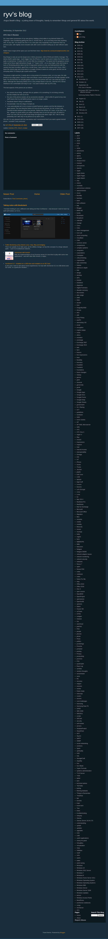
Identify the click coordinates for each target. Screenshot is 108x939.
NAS (78, 539)
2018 (79, 60)
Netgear (79, 549)
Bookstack (80, 215)
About (78, 918)
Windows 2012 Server (84, 870)
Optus (79, 606)
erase (78, 332)
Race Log (80, 666)
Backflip (79, 195)
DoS (78, 305)
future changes (81, 372)
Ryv (80, 34)
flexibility (79, 360)
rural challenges (82, 701)
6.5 (78, 146)
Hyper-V (79, 434)
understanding (81, 823)
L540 (78, 477)
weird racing (80, 863)
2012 (79, 77)
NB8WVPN (80, 542)
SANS (79, 708)
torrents (79, 800)
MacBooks (80, 504)
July (80, 101)
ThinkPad (80, 796)
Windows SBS (81, 885)
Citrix (78, 228)
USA (78, 833)
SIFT (78, 733)
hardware (80, 415)
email (78, 325)
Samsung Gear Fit (83, 706)
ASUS (79, 183)
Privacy (79, 654)
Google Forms (81, 397)
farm (78, 350)
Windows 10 (81, 868)
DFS (78, 278)
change (79, 223)
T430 (78, 776)
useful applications (83, 838)
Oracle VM (80, 609)
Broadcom (80, 218)
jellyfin (79, 472)
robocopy (80, 693)
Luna (78, 494)
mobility (79, 524)
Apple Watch (81, 178)
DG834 (79, 280)
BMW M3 (80, 210)
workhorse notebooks (84, 903)
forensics (79, 362)
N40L (78, 534)
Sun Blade (80, 766)
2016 (79, 65)
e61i (78, 312)
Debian (79, 265)
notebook (80, 574)
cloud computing (82, 235)
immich (79, 439)
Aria (78, 180)
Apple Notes (81, 173)
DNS (78, 300)
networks (79, 561)
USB (78, 835)
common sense (82, 243)
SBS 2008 (80, 711)
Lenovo (79, 484)
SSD (78, 753)
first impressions (82, 355)
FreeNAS (80, 367)
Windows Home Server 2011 (86, 878)
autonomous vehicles (83, 188)
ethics (78, 335)
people (79, 631)
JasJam (79, 469)
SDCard (79, 718)
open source (81, 591)
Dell (78, 270)
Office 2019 (80, 586)
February (82, 110)
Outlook (79, 619)
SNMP (79, 741)
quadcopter (80, 664)
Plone (78, 639)
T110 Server (81, 773)
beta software (81, 203)
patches (79, 626)
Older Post (65, 194)
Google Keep (81, 400)
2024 (79, 48)
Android (11, 128)
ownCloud (80, 624)
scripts (79, 716)
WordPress (80, 900)
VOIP (78, 853)
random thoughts (82, 671)
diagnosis (80, 285)
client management (83, 230)
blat (78, 205)
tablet (78, 778)
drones (79, 310)
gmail (78, 387)
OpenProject (81, 596)
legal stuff (80, 482)
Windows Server (82, 888)
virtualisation (81, 845)
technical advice (82, 783)
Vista (78, 848)
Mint (78, 517)
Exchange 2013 (82, 345)
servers (79, 726)
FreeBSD (80, 365)
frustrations (80, 370)
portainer (79, 649)
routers (79, 696)
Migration (80, 514)
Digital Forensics (82, 288)
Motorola (79, 527)
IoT (78, 459)
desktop (79, 275)
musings (79, 532)
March (81, 107)
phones (79, 634)
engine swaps (81, 330)
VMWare (79, 850)
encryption (80, 327)
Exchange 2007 (82, 342)
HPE (78, 427)
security (79, 721)
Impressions (80, 442)
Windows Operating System (86, 880)
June (80, 104)
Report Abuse (80, 920)
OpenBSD (80, 594)
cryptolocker (80, 260)
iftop (78, 437)
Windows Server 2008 (84, 890)
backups (79, 198)
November (82, 79)
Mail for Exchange (82, 507)
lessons (79, 487)
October (81, 82)
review (25, 128)
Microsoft (80, 509)
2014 (79, 71)
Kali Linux (80, 474)
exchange (80, 340)
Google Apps (81, 392)
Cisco (78, 225)
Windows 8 (80, 875)
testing (79, 788)
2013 (79, 74)
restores (79, 686)
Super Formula (81, 768)
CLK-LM (79, 233)
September (82, 85)
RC (78, 679)
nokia (78, 571)
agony (79, 156)
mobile (79, 522)
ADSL (78, 148)
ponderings (80, 644)
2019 (79, 57)
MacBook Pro (81, 502)
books (79, 213)
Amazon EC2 (81, 161)
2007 (79, 128)
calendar (79, 220)
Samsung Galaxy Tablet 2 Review (89, 95)
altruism (79, 158)
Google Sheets (81, 402)
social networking (82, 743)
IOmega (79, 454)
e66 (78, 315)
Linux (78, 492)
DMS (78, 297)
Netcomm (80, 547)
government (80, 405)
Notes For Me (81, 579)
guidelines (80, 412)
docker (79, 303)
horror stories (81, 420)
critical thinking (81, 258)
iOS (78, 457)
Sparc (78, 748)
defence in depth (82, 268)
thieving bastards (82, 791)
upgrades (80, 830)
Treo (78, 808)
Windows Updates (82, 893)
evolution (79, 337)
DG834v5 (80, 283)
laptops (79, 479)
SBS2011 (80, 713)
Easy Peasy (80, 317)
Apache (79, 168)
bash (78, 200)
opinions (79, 604)
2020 (79, 54)
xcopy (78, 905)
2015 (79, 68)
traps (78, 803)
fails (78, 347)
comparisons (81, 245)
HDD (78, 417)
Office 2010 (80, 584)
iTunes (79, 467)
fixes (78, 357)
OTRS (79, 614)
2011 (79, 116)
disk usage (80, 295)
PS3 (78, 661)
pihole (79, 636)
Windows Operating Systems (86, 883)
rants (78, 676)
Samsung (80, 703)
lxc (77, 497)
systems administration (84, 771)
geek (78, 380)
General (79, 382)
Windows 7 (80, 873)
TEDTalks (80, 786)
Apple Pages (81, 176)
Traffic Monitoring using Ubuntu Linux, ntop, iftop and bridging (25, 245)
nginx (78, 566)
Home (37, 194)
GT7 (78, 410)
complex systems (82, 248)
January (81, 113)
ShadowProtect (82, 728)
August (81, 98)
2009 (79, 122)
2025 (79, 45)
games (79, 377)
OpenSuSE (80, 601)
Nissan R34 (80, 569)
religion (79, 683)
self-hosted (80, 723)
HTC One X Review (84, 87)
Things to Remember (83, 793)
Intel (78, 447)
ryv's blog (17, 14)
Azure (78, 193)
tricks (78, 811)
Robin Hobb (80, 691)
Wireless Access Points (84, 898)
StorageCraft (81, 758)
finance (79, 352)
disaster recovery (82, 290)
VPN (78, 855)
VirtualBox (80, 843)
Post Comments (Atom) (20, 198)
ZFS (78, 910)
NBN (78, 544)
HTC (15, 128)
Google (79, 390)
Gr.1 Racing (80, 407)
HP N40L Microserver (84, 424)
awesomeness (81, 190)
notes (78, 576)
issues (79, 464)
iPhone (79, 462)
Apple (78, 171)
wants (78, 858)
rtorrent (79, 698)
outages (79, 616)
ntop (78, 581)
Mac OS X (80, 499)
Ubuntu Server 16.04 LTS (85, 820)
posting (79, 651)
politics (79, 641)
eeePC (79, 320)
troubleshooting (82, 813)
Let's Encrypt (81, 489)
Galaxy (79, 375)
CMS (78, 240)
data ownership (82, 263)
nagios (79, 537)
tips (78, 798)
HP (78, 422)
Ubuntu (79, 818)
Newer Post (8, 194)
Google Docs (81, 395)
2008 (79, 125)
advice (79, 153)
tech (78, 781)
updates (79, 828)
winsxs (79, 895)
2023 (79, 51)
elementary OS (81, 322)
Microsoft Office (82, 512)
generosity (80, 385)
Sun (78, 763)
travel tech (80, 805)
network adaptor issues (84, 554)
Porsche (79, 646)
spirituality (80, 751)
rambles (79, 669)
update (79, 825)
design (79, 273)
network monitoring (83, 556)
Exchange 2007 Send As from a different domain (88, 91)
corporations (81, 253)
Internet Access (82, 449)
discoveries (80, 293)
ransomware (81, 673)
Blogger (79, 208)
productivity (80, 656)
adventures (80, 151)
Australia (79, 185)
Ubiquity (79, 815)
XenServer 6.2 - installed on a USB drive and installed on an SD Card (27, 263)
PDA (78, 629)
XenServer (80, 908)
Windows (80, 865)
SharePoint (80, 731)
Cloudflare (80, 238)
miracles (79, 519)
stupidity (79, 761)
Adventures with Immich (22, 252)
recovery (79, 681)
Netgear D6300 (82, 552)
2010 (79, 119)
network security (82, 559)
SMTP (79, 738)
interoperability (81, 452)
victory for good (82, 840)
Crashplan (80, 255)
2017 (79, 62)
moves (79, 529)
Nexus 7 (79, 564)
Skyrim (79, 736)
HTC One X (80, 432)
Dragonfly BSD (81, 307)
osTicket (79, 611)
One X (20, 128)
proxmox (79, 659)
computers (80, 250)
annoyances (80, 165)
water (78, 860)
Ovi (78, 621)
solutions (79, 746)
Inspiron (79, 444)
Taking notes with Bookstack (15, 205)
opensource (80, 599)
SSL (78, 756)
